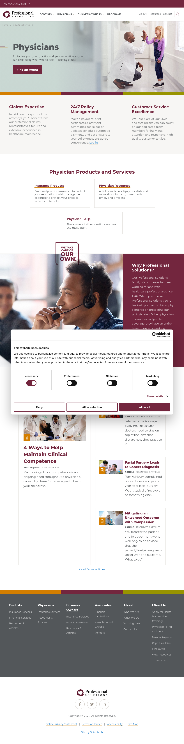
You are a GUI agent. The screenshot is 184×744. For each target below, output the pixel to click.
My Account (17, 3)
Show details (155, 396)
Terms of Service (92, 724)
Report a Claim (161, 643)
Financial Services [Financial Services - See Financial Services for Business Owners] (77, 622)
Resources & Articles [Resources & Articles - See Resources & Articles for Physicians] (45, 620)
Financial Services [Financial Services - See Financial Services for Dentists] (20, 617)
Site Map (133, 724)
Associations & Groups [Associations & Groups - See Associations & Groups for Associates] (104, 624)
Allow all (144, 407)
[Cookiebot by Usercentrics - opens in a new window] (154, 335)
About (142, 14)
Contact (167, 14)
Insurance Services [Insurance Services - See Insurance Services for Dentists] (20, 612)
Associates (103, 605)
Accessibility (115, 724)
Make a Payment (162, 637)
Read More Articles (92, 569)
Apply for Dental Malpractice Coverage (162, 617)
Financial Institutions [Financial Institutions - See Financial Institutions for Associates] (102, 614)
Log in (93, 142)
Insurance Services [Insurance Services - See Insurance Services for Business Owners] (77, 616)
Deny (39, 407)
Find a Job (158, 649)
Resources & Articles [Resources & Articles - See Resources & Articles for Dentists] (16, 626)
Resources (155, 14)
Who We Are (131, 612)
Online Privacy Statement (61, 724)
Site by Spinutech (92, 732)
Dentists (15, 605)
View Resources (161, 654)
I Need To (159, 605)
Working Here (131, 623)
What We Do (131, 617)
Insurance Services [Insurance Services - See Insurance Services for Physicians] (49, 612)
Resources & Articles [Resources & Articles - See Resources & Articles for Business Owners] (73, 631)
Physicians (46, 605)
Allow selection (92, 407)
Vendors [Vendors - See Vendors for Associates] (100, 632)
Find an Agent (27, 69)
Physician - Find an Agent (162, 629)
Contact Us (130, 629)
